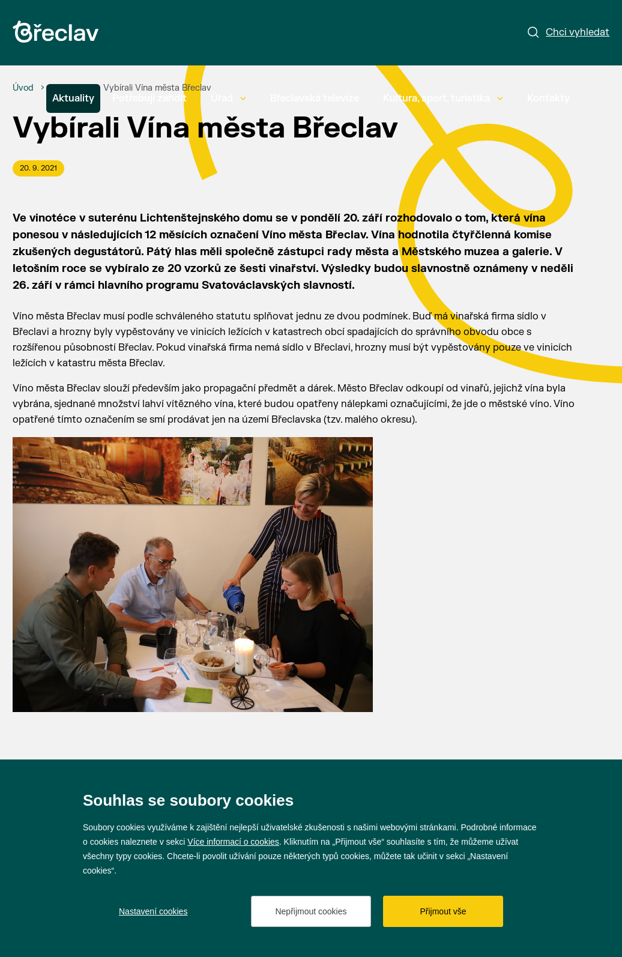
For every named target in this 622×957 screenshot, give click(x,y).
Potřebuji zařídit (149, 98)
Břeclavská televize (314, 98)
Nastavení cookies (153, 911)
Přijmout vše (443, 911)
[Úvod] (23, 88)
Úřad (228, 98)
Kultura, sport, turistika (443, 98)
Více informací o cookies (233, 842)
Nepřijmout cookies (310, 911)
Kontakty (548, 98)
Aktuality (73, 98)
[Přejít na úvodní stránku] (55, 31)
